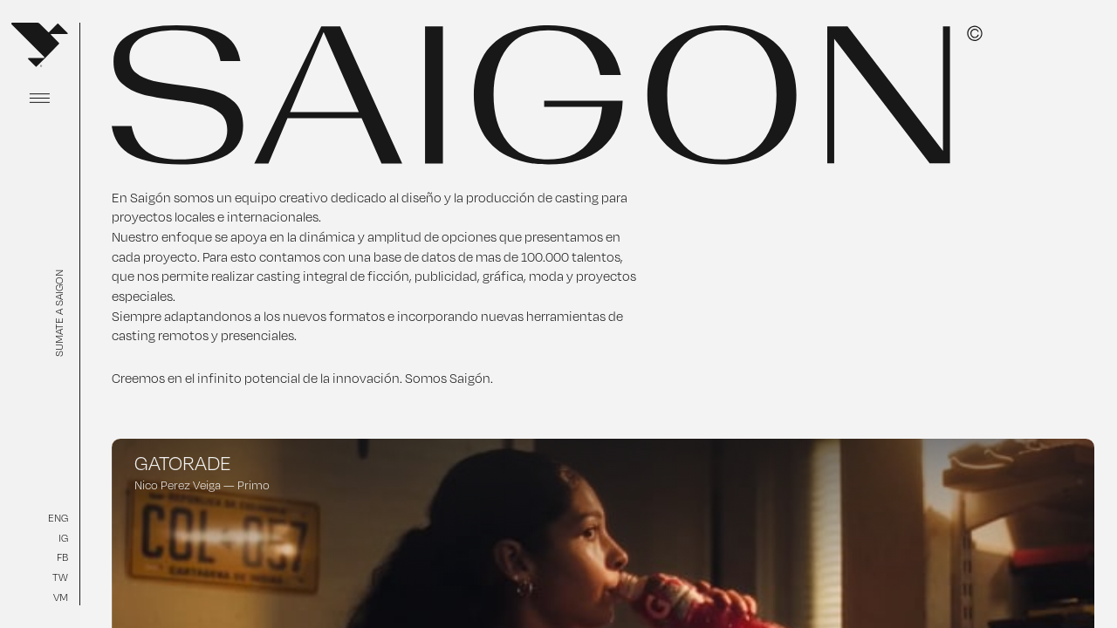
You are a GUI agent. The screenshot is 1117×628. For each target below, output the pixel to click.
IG (63, 537)
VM (60, 597)
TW (60, 577)
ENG (58, 517)
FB (62, 556)
